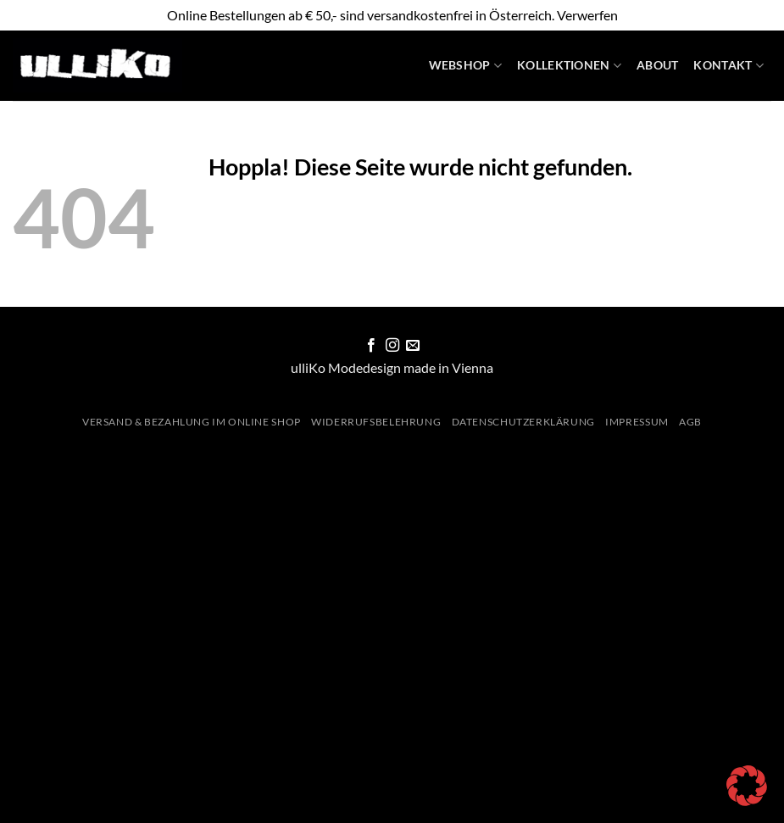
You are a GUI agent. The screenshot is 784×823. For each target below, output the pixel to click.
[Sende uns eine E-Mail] (413, 345)
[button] (746, 785)
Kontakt (728, 66)
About (657, 65)
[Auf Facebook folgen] (371, 345)
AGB (690, 421)
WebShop (466, 66)
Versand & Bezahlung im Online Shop (191, 421)
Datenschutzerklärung (523, 421)
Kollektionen (569, 66)
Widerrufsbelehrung (376, 421)
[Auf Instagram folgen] (391, 345)
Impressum (637, 421)
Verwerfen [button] (587, 15)
